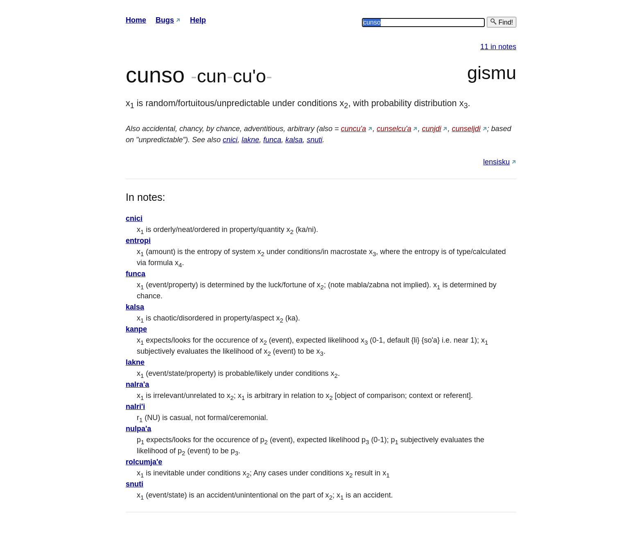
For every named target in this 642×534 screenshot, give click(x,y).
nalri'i (135, 406)
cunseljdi (466, 129)
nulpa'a (138, 429)
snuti (314, 140)
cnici (230, 140)
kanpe (136, 329)
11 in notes (498, 47)
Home (136, 20)
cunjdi (431, 129)
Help (198, 20)
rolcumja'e (144, 462)
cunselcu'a (394, 129)
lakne (250, 140)
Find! (501, 22)
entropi (138, 240)
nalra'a (137, 384)
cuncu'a (353, 129)
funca (272, 140)
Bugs (165, 20)
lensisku (496, 162)
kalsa (294, 140)
